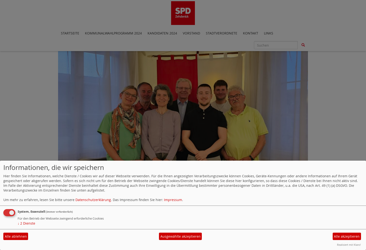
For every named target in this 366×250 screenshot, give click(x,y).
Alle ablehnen (16, 236)
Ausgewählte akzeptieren (180, 236)
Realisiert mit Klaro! (349, 244)
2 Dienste (26, 223)
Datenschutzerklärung (93, 199)
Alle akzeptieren (347, 236)
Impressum (173, 199)
